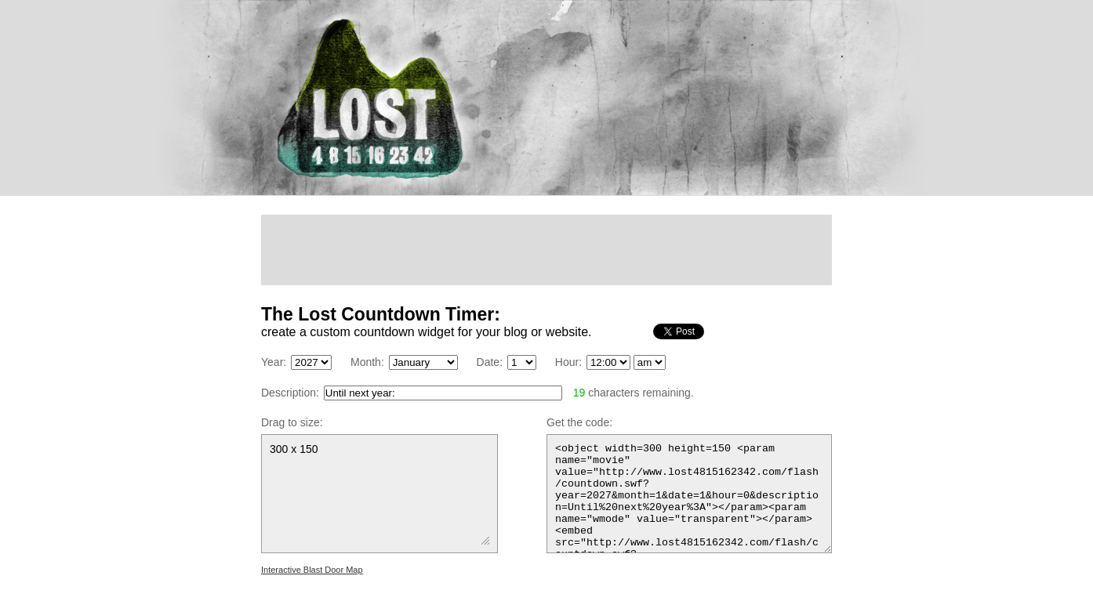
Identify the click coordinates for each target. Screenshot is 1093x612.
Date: (490, 362)
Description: (290, 392)
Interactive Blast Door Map (312, 569)
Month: (367, 362)
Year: (273, 362)
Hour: (568, 362)
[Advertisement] (546, 250)
